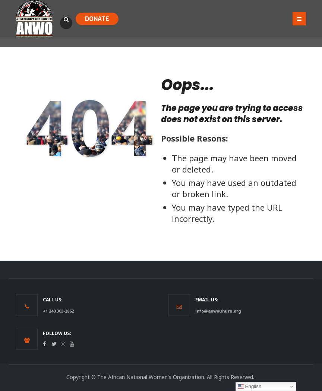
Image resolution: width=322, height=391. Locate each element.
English (249, 387)
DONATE (97, 19)
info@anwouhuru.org (218, 311)
